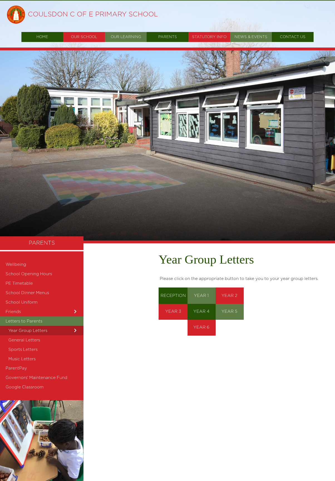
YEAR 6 (201, 327)
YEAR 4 (201, 311)
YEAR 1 (201, 296)
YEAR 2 (229, 296)
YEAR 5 (229, 311)
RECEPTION (173, 296)
